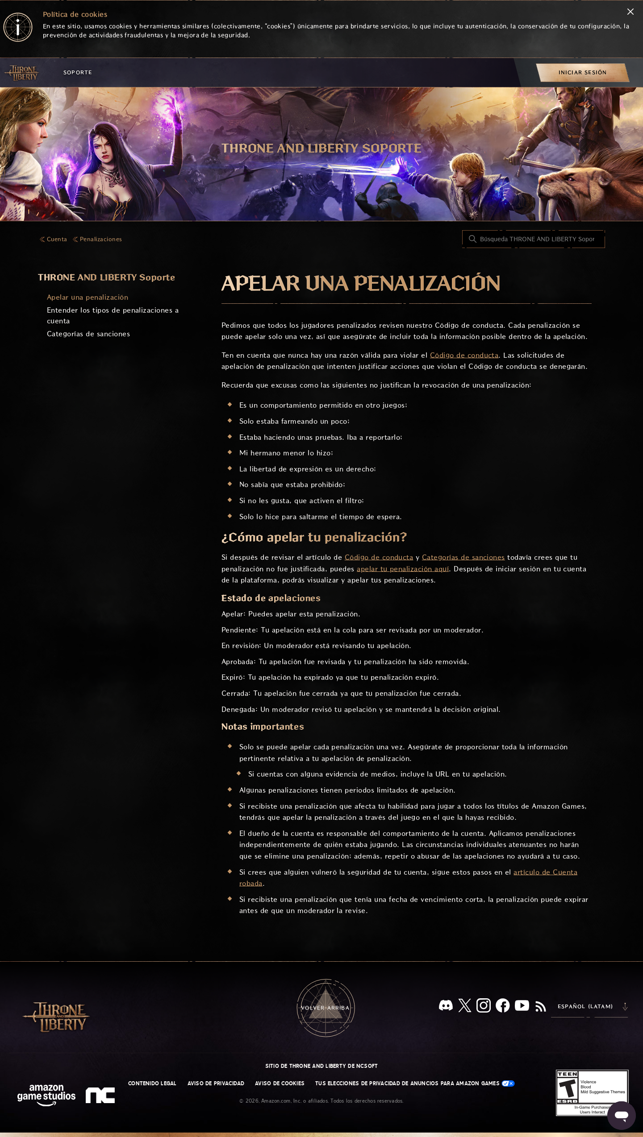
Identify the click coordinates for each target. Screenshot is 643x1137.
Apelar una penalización (87, 297)
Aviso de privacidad (216, 1083)
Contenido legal (152, 1083)
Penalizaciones (101, 239)
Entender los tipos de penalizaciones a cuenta (113, 315)
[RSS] (541, 1007)
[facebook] (503, 1007)
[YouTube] (522, 1007)
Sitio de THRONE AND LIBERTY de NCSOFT (321, 1066)
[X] (465, 1007)
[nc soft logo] (101, 1097)
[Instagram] (483, 1007)
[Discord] (445, 1007)
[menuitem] (582, 72)
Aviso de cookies (280, 1083)
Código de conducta (464, 355)
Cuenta (57, 239)
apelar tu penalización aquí (403, 569)
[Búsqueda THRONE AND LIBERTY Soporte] (533, 239)
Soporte (77, 72)
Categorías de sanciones (88, 334)
